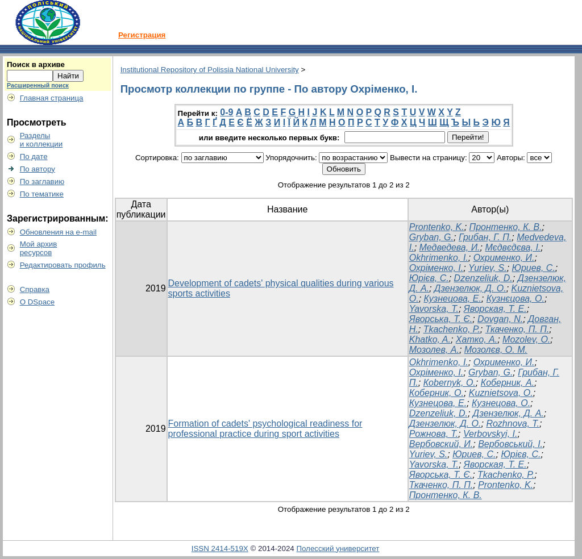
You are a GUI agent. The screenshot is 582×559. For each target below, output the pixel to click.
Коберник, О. (436, 393)
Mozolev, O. (526, 339)
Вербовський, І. (510, 444)
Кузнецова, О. (501, 403)
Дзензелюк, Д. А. (508, 413)
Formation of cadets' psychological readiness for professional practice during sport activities (265, 429)
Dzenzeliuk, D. (483, 278)
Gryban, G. (431, 237)
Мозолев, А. (434, 349)
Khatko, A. (430, 339)
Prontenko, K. (436, 227)
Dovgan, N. (500, 319)
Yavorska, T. (434, 309)
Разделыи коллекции (41, 139)
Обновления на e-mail (58, 232)
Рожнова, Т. (433, 434)
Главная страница (52, 98)
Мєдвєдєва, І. (513, 247)
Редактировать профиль (63, 265)
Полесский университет (337, 548)
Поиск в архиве (36, 64)
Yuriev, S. (487, 268)
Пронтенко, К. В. (505, 227)
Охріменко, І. (436, 268)
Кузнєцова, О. (515, 298)
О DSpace (37, 302)
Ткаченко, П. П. (517, 329)
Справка (34, 289)
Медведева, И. (449, 247)
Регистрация (141, 35)
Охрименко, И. (504, 257)
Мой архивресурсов (38, 248)
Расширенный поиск (38, 85)
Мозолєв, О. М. (495, 349)
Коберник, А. (507, 382)
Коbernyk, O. (449, 382)
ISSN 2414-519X (220, 548)
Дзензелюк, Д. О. (470, 288)
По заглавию (42, 181)
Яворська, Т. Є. (440, 319)
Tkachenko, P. (451, 329)
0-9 (226, 112)
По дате (34, 156)
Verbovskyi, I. (490, 434)
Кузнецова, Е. (452, 298)
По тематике (42, 194)
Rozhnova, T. (512, 423)
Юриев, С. (533, 268)
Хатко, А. (476, 339)
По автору (37, 169)
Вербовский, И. (441, 444)
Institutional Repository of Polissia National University (209, 69)
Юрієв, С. (429, 278)
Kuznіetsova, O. (501, 393)
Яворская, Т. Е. (495, 309)
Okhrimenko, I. (438, 257)
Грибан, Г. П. (485, 237)
